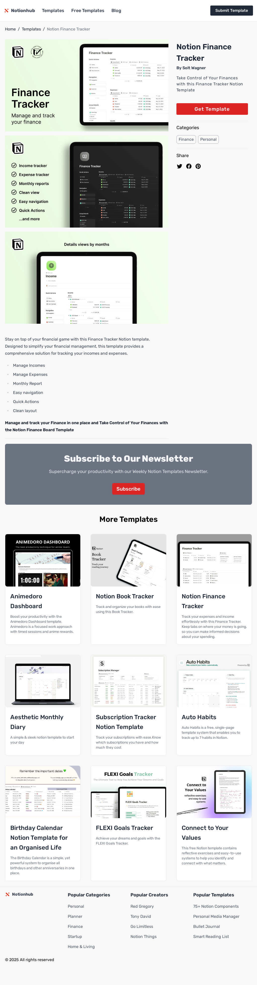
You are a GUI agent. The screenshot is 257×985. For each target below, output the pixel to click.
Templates (53, 10)
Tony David (141, 916)
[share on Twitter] (179, 166)
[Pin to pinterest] (198, 166)
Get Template (212, 109)
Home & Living (81, 946)
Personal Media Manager (216, 916)
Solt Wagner (194, 67)
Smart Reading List (211, 936)
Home (10, 29)
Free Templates (87, 10)
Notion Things (144, 936)
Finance (186, 139)
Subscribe (128, 489)
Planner (75, 916)
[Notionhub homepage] (19, 10)
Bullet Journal (206, 926)
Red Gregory (142, 906)
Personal (208, 139)
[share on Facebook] (189, 166)
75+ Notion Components (216, 906)
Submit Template (231, 10)
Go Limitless (142, 926)
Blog (116, 10)
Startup (75, 936)
